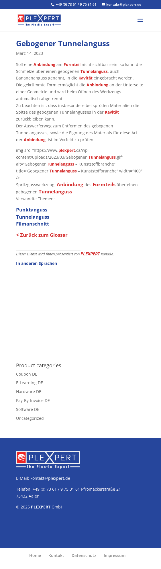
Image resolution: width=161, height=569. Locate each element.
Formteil (72, 64)
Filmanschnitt (32, 223)
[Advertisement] (80, 311)
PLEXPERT (90, 254)
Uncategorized (30, 418)
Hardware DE (28, 391)
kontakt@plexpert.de (50, 478)
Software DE (27, 409)
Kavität (85, 78)
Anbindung (44, 64)
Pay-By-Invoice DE (33, 400)
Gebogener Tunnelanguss (63, 43)
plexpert (66, 150)
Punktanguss (31, 209)
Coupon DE (26, 374)
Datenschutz (84, 555)
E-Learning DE (29, 382)
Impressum (114, 555)
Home (35, 555)
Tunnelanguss (94, 71)
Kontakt (56, 555)
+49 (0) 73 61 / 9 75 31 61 (76, 4)
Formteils (104, 184)
